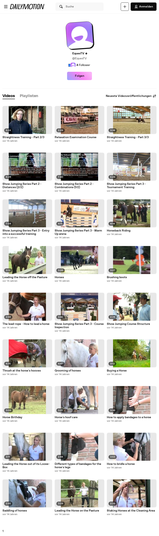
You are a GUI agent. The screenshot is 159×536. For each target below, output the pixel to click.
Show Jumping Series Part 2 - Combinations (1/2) (74, 185)
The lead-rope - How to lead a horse (25, 324)
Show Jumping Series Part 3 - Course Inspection (79, 325)
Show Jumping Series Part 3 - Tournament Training (126, 185)
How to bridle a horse (121, 464)
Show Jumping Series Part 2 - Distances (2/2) (21, 185)
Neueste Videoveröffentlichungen (131, 96)
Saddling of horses (14, 510)
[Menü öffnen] (5, 6)
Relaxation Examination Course (75, 137)
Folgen (79, 76)
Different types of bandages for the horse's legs (78, 465)
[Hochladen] (125, 6)
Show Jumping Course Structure (128, 324)
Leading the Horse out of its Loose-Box (26, 465)
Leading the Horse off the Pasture (24, 277)
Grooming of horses (68, 370)
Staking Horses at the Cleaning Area (131, 510)
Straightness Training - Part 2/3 (23, 137)
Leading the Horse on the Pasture (77, 510)
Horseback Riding (118, 230)
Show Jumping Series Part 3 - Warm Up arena (78, 232)
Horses (59, 277)
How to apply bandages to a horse (129, 417)
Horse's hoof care (66, 417)
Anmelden (143, 7)
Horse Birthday (12, 417)
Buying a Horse (117, 370)
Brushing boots (117, 277)
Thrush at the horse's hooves (21, 370)
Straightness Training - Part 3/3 (128, 137)
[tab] (8, 96)
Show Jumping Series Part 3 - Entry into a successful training (25, 232)
